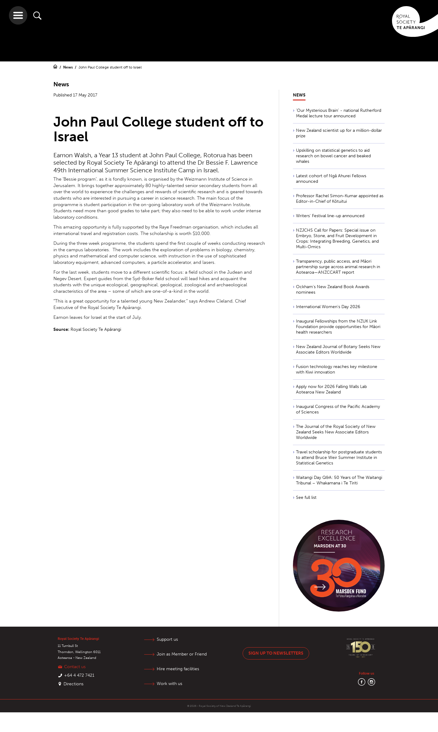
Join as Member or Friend (182, 654)
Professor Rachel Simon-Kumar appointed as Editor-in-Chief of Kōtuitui (339, 198)
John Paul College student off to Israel (110, 67)
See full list (306, 497)
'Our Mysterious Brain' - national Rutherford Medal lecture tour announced (338, 113)
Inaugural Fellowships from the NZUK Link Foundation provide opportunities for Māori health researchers (338, 327)
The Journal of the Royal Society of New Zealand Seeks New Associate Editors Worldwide (335, 432)
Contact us (75, 666)
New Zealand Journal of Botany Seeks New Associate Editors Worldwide (338, 349)
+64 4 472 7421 (79, 675)
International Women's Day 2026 (328, 306)
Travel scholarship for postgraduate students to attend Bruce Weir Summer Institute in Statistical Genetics (339, 457)
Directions (73, 684)
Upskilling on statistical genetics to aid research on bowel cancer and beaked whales (333, 156)
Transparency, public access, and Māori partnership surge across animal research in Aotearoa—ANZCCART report (338, 267)
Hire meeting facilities (178, 668)
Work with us (169, 683)
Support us (167, 639)
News (68, 67)
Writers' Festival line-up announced (330, 215)
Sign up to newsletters (275, 653)
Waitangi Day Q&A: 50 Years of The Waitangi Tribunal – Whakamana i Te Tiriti (339, 480)
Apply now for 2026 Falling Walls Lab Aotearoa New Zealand (331, 389)
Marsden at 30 (330, 546)
